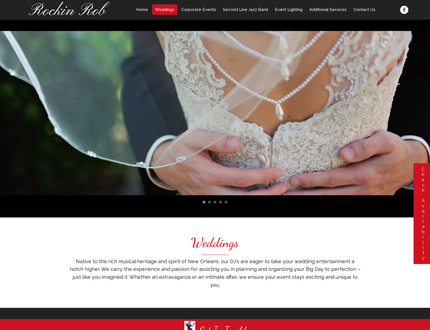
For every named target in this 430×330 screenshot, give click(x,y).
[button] (404, 10)
